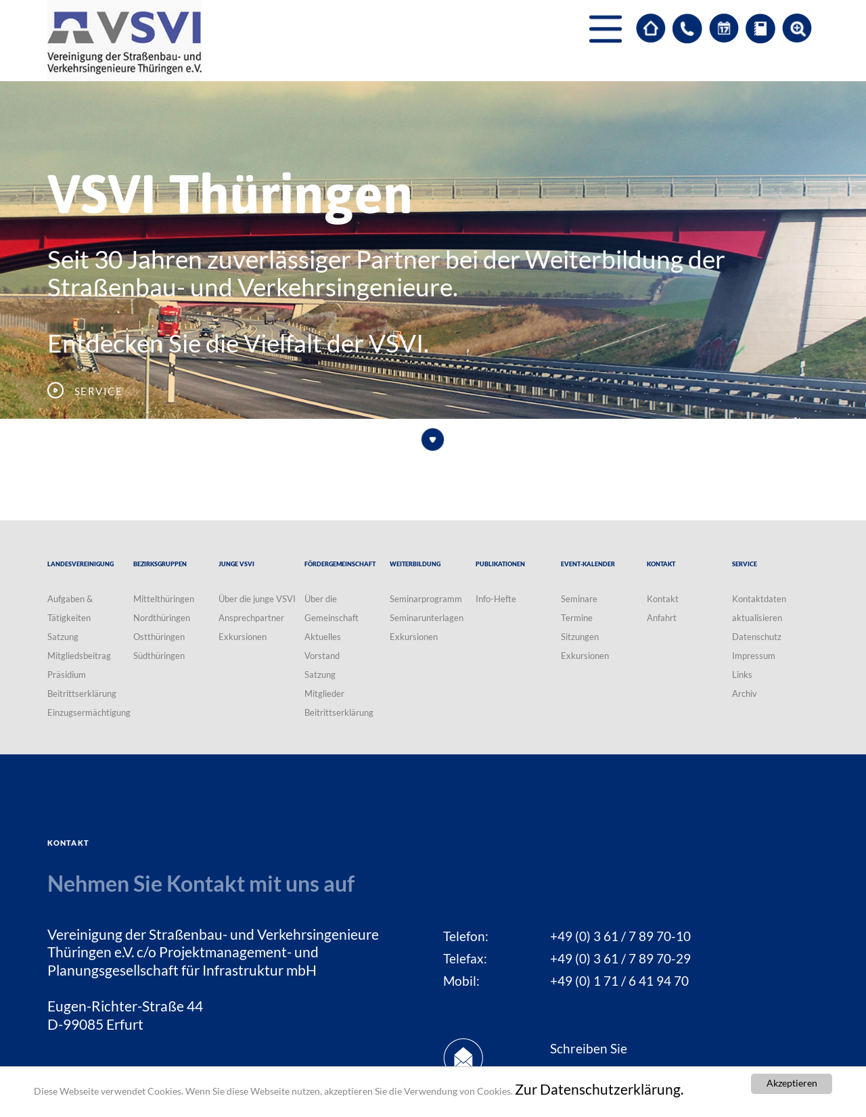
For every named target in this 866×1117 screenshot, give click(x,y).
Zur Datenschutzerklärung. (599, 1090)
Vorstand (322, 655)
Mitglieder (324, 693)
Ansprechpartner (251, 617)
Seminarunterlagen (426, 617)
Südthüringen (159, 655)
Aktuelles (322, 636)
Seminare (579, 598)
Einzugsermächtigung (89, 712)
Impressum (753, 655)
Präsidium (66, 674)
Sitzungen (580, 636)
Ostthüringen (159, 636)
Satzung (62, 636)
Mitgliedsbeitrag (79, 655)
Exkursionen (243, 636)
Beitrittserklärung (81, 693)
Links (742, 674)
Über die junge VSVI (257, 598)
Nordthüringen (161, 617)
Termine (577, 617)
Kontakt (663, 598)
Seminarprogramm (426, 598)
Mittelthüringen (163, 598)
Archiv (744, 693)
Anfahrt (662, 617)
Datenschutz (756, 636)
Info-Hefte (496, 598)
